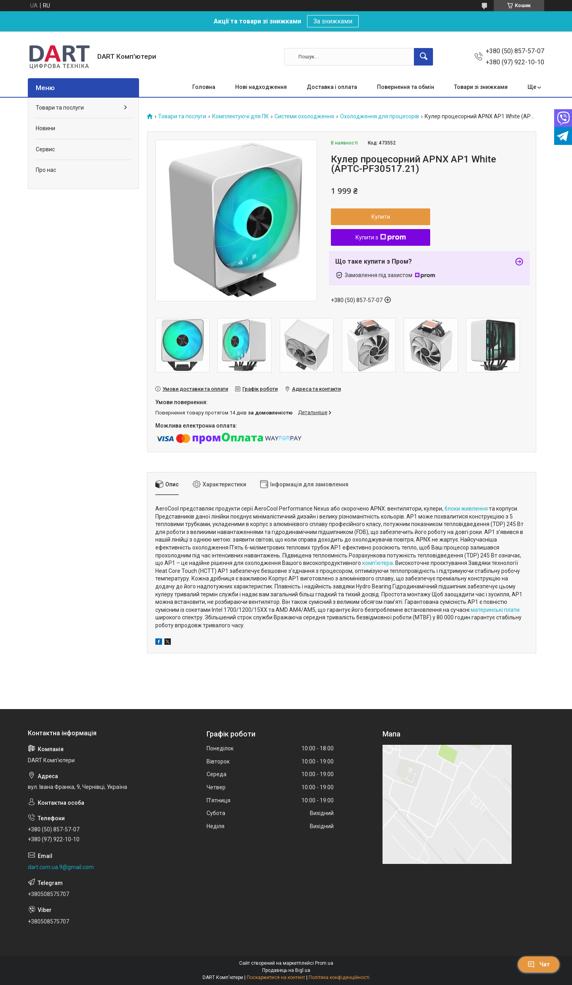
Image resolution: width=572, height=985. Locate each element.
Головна (203, 87)
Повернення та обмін (405, 87)
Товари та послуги (182, 117)
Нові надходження (261, 87)
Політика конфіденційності (339, 977)
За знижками (332, 21)
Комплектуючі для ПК (240, 117)
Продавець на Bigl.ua (286, 970)
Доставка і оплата (332, 87)
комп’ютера (377, 563)
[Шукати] (423, 57)
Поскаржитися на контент (276, 977)
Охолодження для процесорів (379, 117)
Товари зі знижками (481, 87)
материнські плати (495, 610)
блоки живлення (466, 508)
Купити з (381, 237)
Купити (380, 217)
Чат (539, 964)
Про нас (46, 170)
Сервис (45, 149)
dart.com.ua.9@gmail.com (61, 867)
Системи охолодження (304, 117)
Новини (45, 128)
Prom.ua (324, 963)
